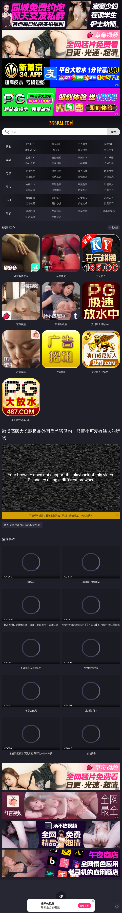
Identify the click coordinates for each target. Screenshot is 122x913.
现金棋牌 (82, 149)
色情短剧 (56, 216)
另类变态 (109, 176)
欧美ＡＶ (82, 157)
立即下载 (84, 905)
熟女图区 (82, 190)
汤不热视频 (109, 211)
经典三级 (56, 176)
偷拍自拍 (56, 170)
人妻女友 (82, 197)
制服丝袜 (30, 176)
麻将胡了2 (30, 149)
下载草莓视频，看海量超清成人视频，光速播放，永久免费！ (73, 516)
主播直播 (82, 163)
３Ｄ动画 (109, 157)
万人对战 (82, 144)
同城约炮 (30, 211)
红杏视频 (30, 216)
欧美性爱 (109, 170)
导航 (8, 213)
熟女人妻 (30, 163)
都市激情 (30, 197)
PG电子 (30, 144)
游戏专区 (109, 144)
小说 (8, 200)
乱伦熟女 (82, 176)
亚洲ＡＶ (30, 157)
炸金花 (56, 149)
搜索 (113, 131)
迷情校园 (30, 203)
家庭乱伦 (56, 197)
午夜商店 (56, 211)
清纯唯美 (56, 190)
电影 (8, 173)
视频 (8, 160)
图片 (8, 187)
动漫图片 (109, 184)
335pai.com (61, 123)
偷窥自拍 (30, 184)
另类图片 (109, 190)
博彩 (8, 146)
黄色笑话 (82, 203)
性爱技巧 (109, 203)
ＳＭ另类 (109, 163)
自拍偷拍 (56, 157)
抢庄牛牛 (109, 149)
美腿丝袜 (30, 190)
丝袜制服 (56, 163)
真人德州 (56, 144)
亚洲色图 (56, 184)
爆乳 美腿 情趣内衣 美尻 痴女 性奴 (22, 524)
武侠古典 (109, 197)
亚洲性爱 (30, 170)
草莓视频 (82, 211)
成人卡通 (82, 170)
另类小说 (56, 203)
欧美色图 (82, 184)
